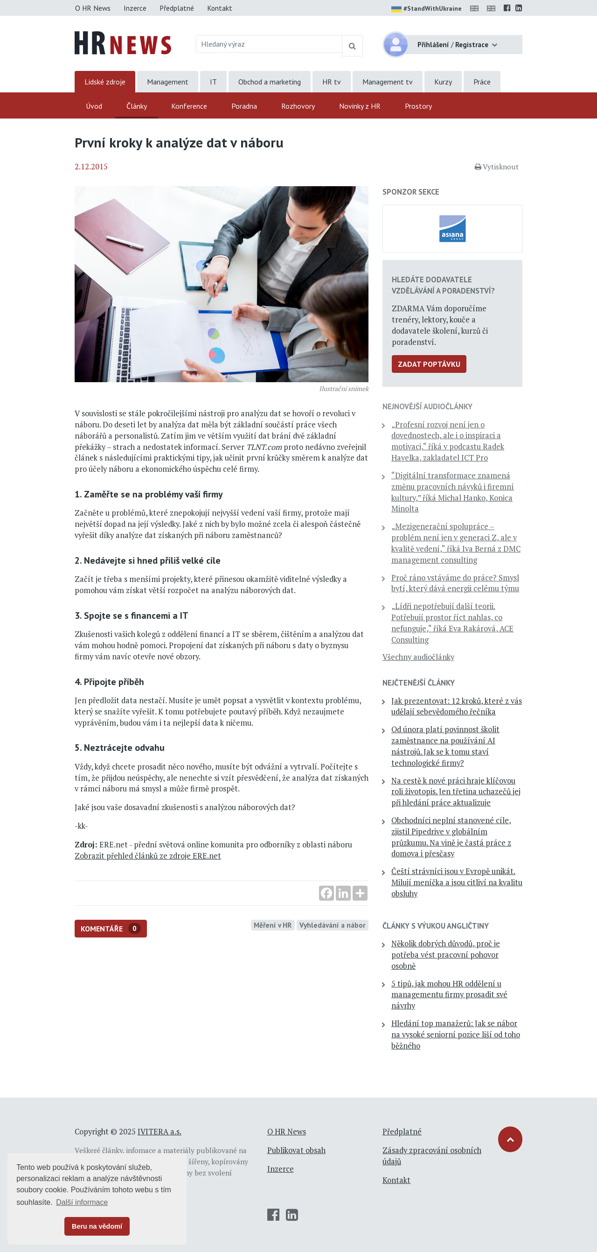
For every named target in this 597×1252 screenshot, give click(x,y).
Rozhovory (298, 106)
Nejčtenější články (418, 683)
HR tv (331, 81)
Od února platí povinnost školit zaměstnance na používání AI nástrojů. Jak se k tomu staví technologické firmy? (445, 746)
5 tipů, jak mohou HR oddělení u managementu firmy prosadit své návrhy (449, 995)
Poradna (244, 106)
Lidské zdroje (104, 81)
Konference (189, 106)
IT (213, 81)
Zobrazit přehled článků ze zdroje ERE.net (148, 856)
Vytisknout (497, 166)
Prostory (418, 106)
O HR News (93, 8)
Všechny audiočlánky (418, 657)
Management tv (387, 81)
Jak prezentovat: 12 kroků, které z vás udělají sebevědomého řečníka (456, 706)
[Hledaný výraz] (269, 44)
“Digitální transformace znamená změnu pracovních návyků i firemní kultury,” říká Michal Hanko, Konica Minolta (452, 492)
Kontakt (219, 8)
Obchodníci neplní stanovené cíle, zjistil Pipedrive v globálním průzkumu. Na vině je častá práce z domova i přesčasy (451, 837)
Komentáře (111, 928)
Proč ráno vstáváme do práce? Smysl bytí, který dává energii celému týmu (455, 583)
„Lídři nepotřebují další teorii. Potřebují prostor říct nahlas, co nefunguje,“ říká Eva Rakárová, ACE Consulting (452, 622)
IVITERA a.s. (159, 1131)
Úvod (94, 106)
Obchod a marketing (269, 81)
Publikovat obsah (296, 1150)
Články (136, 106)
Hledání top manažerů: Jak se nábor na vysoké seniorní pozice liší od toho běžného (455, 1034)
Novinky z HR (360, 106)
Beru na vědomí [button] (97, 1226)
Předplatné (177, 8)
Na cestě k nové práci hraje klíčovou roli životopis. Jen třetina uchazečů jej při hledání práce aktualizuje (456, 792)
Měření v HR (273, 925)
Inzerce (135, 8)
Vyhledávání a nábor (332, 925)
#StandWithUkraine (426, 9)
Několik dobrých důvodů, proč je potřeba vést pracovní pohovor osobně (445, 954)
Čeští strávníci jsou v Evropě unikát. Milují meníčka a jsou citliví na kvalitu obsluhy (456, 882)
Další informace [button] (82, 1202)
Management (167, 81)
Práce (482, 81)
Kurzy (443, 81)
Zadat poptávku (429, 364)
